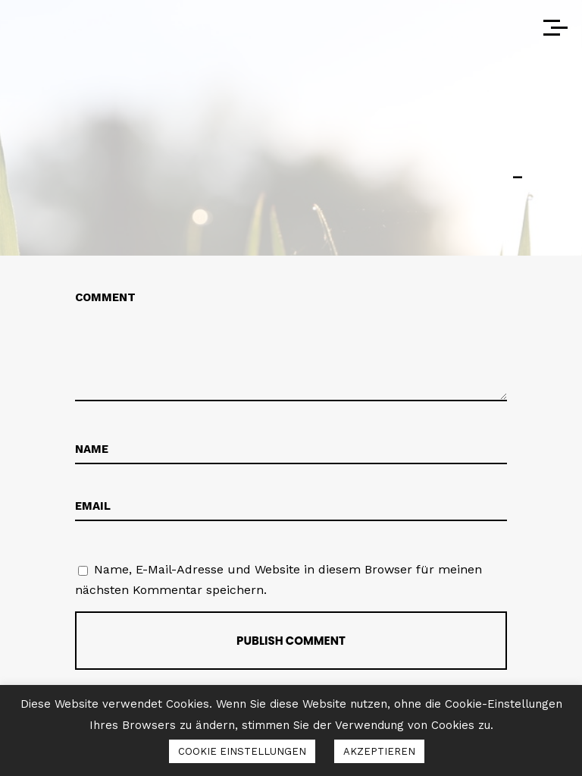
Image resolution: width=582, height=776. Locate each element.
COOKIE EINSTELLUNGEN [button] (242, 751)
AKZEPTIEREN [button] (379, 751)
